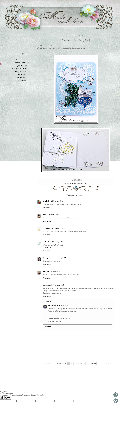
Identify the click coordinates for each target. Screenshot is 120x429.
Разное (19, 77)
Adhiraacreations (48, 247)
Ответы (48, 301)
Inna (44, 215)
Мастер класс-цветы (19, 68)
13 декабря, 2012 (57, 201)
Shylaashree (47, 242)
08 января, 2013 (64, 318)
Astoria (51, 305)
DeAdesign (46, 201)
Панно (19, 74)
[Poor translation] (7, 398)
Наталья (46, 271)
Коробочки (19, 66)
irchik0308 (46, 228)
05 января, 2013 (58, 285)
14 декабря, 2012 (59, 258)
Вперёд (93, 363)
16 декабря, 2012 (56, 271)
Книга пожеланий (19, 63)
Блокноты (20, 60)
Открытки (82, 183)
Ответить (47, 208)
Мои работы (73, 183)
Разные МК (20, 80)
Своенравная (48, 258)
